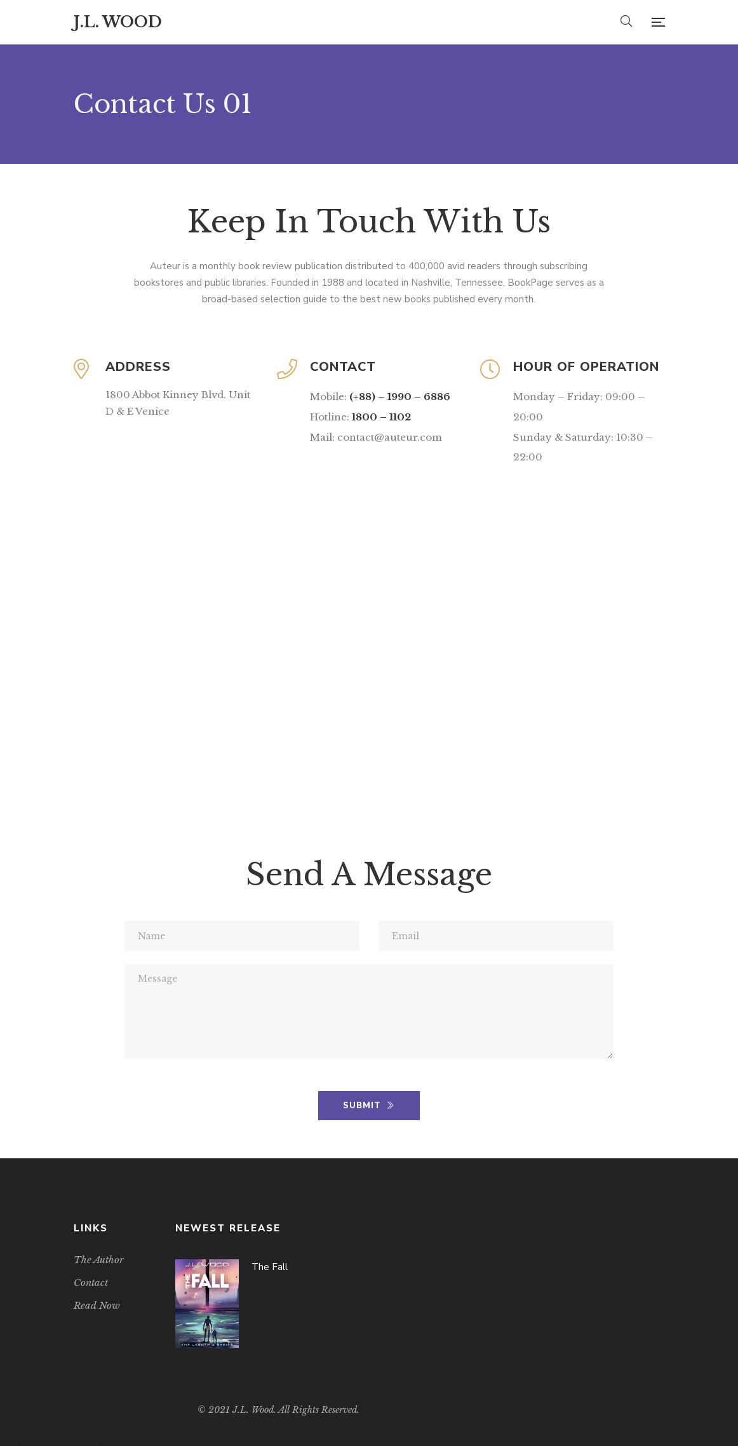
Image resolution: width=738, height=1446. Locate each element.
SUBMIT (368, 1105)
